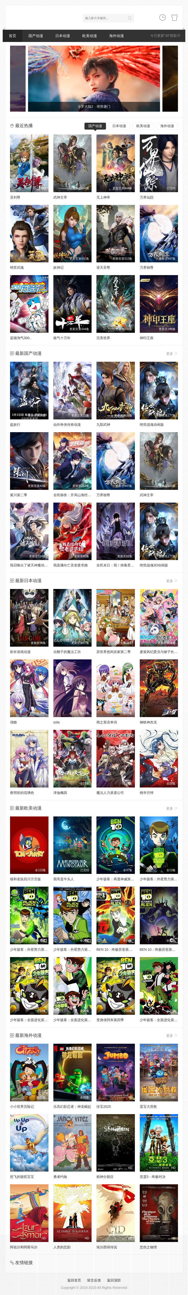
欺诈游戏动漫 (20, 652)
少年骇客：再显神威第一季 (117, 879)
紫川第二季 (18, 495)
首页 (12, 36)
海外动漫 (116, 36)
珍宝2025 (103, 1106)
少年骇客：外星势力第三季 (73, 949)
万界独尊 (146, 267)
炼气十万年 (61, 338)
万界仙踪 (146, 197)
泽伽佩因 (60, 793)
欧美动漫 (89, 36)
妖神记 (58, 267)
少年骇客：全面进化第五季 (73, 1020)
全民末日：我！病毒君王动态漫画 (122, 565)
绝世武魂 (17, 267)
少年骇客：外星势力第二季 (30, 949)
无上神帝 (103, 197)
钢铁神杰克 (148, 722)
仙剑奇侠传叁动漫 (67, 425)
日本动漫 (62, 36)
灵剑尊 (15, 197)
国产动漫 (35, 36)
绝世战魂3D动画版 (154, 565)
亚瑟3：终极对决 (153, 1177)
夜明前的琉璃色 (22, 793)
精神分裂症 (105, 1177)
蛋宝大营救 (148, 1106)
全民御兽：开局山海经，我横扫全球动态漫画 (87, 495)
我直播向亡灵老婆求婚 (70, 565)
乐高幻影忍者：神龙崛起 (72, 1106)
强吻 (13, 722)
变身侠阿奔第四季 (110, 1020)
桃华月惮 (146, 793)
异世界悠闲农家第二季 (113, 652)
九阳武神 (103, 425)
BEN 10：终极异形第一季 (116, 949)
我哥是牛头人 (63, 879)
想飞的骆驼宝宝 (22, 1177)
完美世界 (103, 338)
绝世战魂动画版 (152, 425)
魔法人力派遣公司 (110, 793)
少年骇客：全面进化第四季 (30, 1020)
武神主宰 (60, 197)
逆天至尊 (103, 267)
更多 (172, 353)
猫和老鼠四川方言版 (25, 879)
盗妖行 (15, 425)
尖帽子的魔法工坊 (67, 652)
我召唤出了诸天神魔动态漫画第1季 (36, 565)
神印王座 (146, 338)
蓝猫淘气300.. (20, 338)
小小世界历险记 (22, 1106)
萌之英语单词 (106, 722)
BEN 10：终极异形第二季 (159, 949)
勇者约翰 (60, 1177)
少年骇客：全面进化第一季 (160, 1020)
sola (56, 722)
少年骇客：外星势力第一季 (160, 879)
